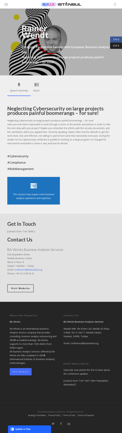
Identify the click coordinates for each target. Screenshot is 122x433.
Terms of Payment (86, 415)
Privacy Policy (54, 415)
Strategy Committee (37, 415)
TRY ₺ (114, 39)
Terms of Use (69, 415)
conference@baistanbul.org (28, 269)
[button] (6, 4)
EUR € (114, 46)
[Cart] (114, 4)
